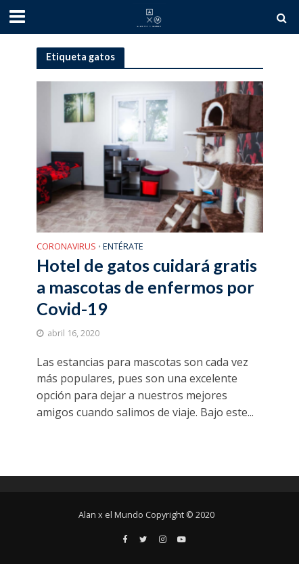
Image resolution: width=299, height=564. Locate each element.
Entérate (123, 247)
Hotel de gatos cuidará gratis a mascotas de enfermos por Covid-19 (147, 287)
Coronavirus (66, 247)
